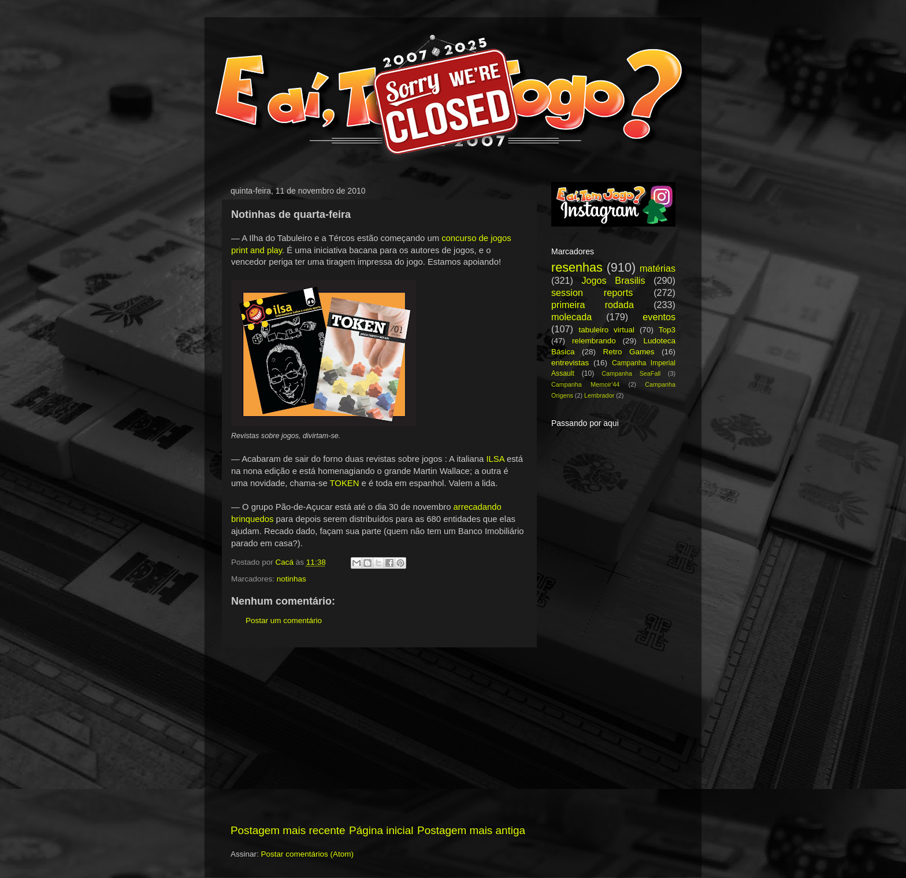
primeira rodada (592, 304)
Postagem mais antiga (471, 830)
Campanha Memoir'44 (585, 384)
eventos (659, 317)
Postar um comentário (284, 620)
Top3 (667, 329)
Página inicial (381, 830)
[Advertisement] (378, 735)
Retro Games (628, 351)
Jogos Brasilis (613, 280)
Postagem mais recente (288, 830)
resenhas (577, 267)
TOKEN (344, 483)
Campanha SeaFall (630, 373)
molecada (571, 317)
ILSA (495, 459)
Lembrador (599, 395)
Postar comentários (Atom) (307, 854)
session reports (592, 292)
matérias (657, 268)
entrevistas (570, 362)
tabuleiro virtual (606, 329)
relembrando (594, 340)
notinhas (291, 579)
